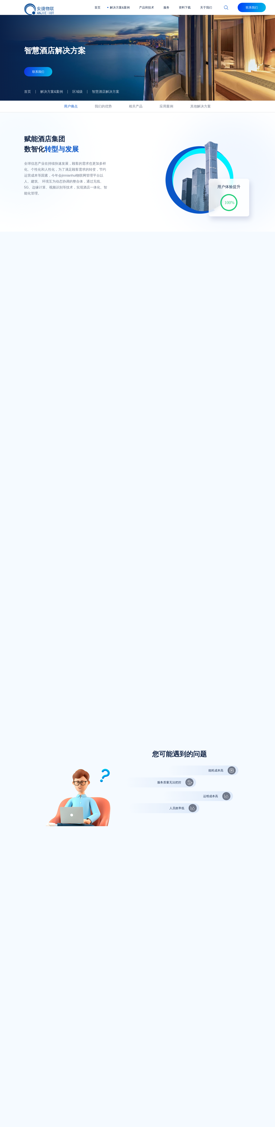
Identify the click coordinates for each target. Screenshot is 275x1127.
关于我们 (206, 7)
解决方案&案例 (120, 7)
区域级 (77, 91)
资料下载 (185, 7)
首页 (97, 7)
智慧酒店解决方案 (105, 91)
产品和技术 (146, 7)
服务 (166, 7)
